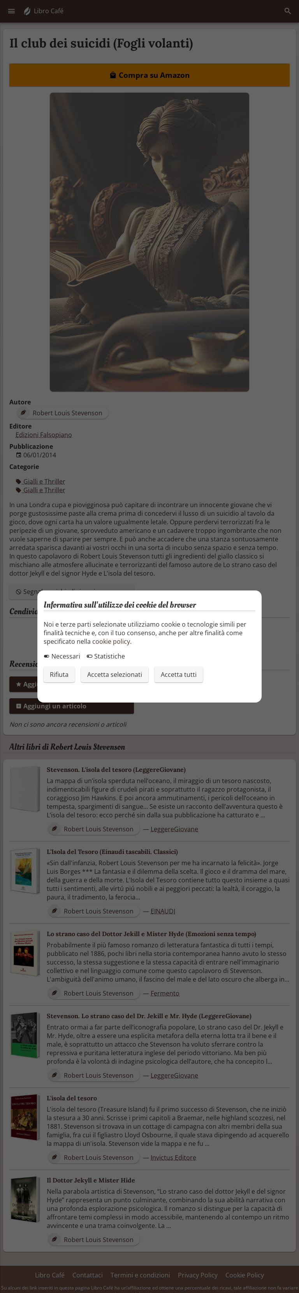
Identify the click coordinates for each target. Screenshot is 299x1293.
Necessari (62, 656)
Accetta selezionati (114, 674)
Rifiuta (59, 674)
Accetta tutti (179, 674)
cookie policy (111, 641)
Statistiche (105, 656)
